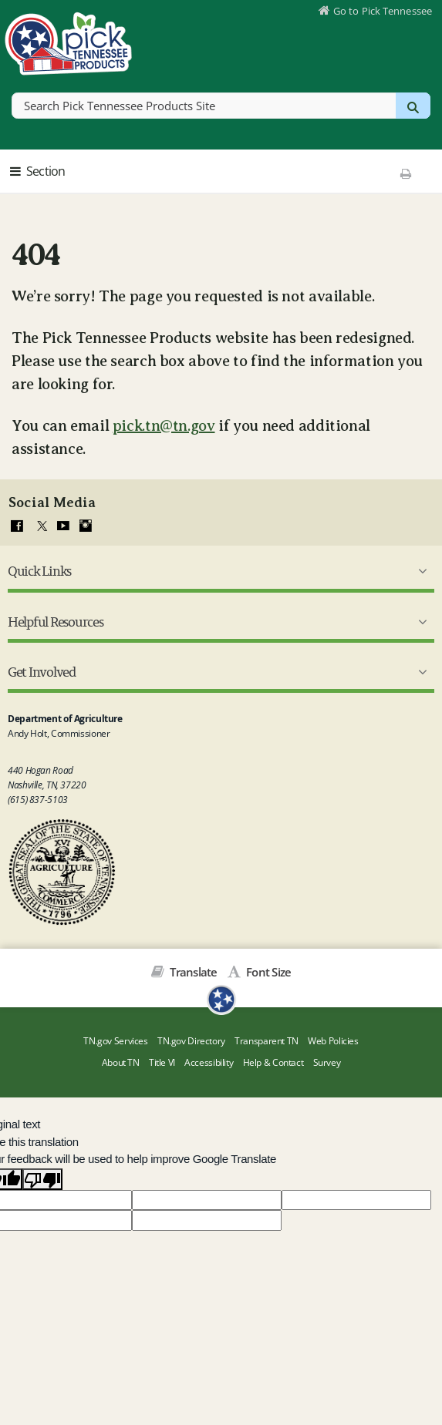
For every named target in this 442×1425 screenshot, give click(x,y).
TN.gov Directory (191, 1040)
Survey (327, 1062)
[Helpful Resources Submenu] (420, 622)
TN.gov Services (115, 1040)
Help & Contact (273, 1062)
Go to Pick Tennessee (382, 11)
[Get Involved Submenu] (420, 672)
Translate (192, 972)
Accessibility (208, 1062)
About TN (121, 1062)
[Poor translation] (42, 1179)
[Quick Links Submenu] (420, 571)
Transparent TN (266, 1040)
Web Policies (333, 1040)
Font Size (268, 972)
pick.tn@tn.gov (164, 426)
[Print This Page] (406, 173)
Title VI (162, 1062)
